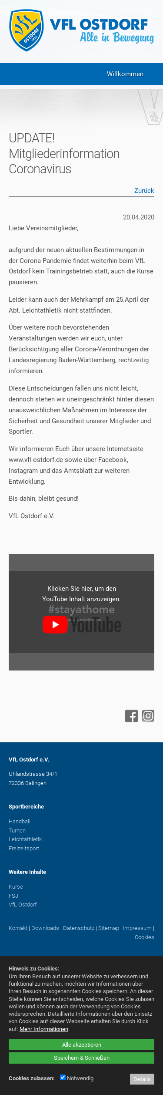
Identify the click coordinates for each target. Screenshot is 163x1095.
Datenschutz (78, 928)
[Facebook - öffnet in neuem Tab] (130, 720)
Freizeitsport (24, 848)
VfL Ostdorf (23, 904)
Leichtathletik (25, 839)
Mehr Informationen (44, 1029)
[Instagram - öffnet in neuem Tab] (147, 720)
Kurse (16, 886)
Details (142, 1079)
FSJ (13, 896)
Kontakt (18, 928)
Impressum (137, 928)
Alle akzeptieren (81, 1044)
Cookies (144, 937)
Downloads (45, 928)
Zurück (144, 191)
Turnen (17, 830)
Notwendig (76, 1078)
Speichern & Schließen (82, 1058)
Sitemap (108, 928)
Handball (19, 821)
